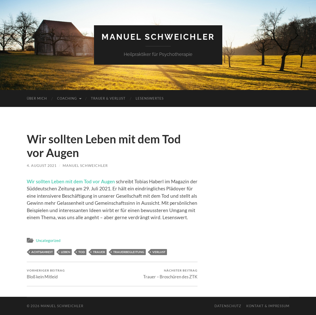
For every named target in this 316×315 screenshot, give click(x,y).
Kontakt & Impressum (267, 306)
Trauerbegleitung (128, 252)
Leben (65, 252)
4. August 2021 (42, 165)
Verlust (158, 252)
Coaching (67, 98)
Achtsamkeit (42, 252)
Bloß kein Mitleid (46, 273)
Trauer (99, 252)
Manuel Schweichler (158, 36)
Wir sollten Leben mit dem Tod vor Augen (71, 181)
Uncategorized (48, 240)
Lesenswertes (150, 98)
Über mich (37, 98)
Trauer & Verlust (108, 98)
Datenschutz (227, 306)
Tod (81, 252)
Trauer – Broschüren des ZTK (170, 273)
